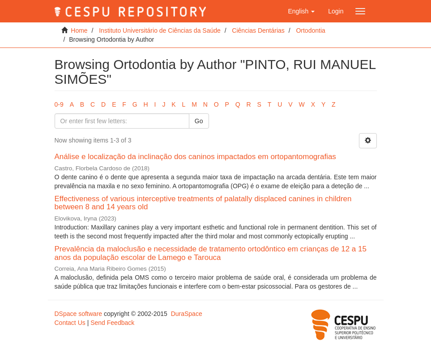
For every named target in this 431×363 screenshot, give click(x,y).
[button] (301, 11)
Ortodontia (310, 30)
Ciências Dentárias (258, 30)
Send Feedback (112, 322)
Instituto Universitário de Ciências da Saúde (160, 30)
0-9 (59, 104)
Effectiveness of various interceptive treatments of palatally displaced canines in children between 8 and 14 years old (203, 203)
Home (79, 30)
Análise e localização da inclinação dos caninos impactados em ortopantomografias (195, 156)
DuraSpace (186, 313)
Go (199, 121)
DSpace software (78, 313)
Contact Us (70, 322)
